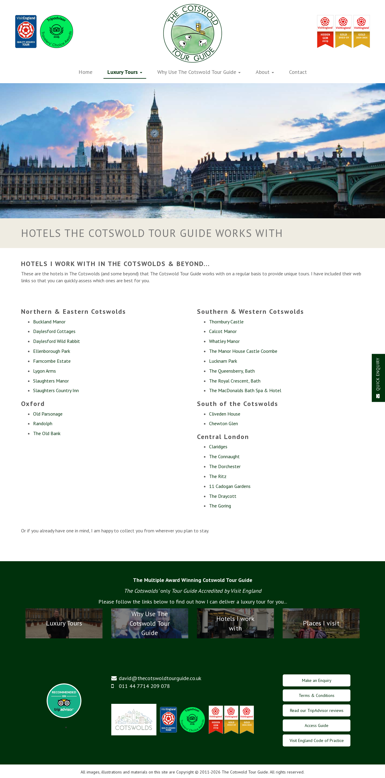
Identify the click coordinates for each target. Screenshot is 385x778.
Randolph (42, 423)
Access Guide (316, 725)
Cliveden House (224, 414)
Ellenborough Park (51, 351)
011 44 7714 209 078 (144, 686)
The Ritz (217, 476)
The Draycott (222, 496)
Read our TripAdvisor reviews (316, 710)
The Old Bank (46, 433)
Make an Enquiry (316, 680)
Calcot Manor (223, 331)
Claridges (218, 446)
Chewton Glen (223, 423)
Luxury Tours (124, 71)
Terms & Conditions (316, 695)
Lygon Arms (44, 371)
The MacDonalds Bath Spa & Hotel (245, 390)
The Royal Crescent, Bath (234, 381)
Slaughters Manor (51, 381)
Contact (298, 71)
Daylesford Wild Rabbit (56, 341)
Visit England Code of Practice (317, 740)
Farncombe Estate (52, 361)
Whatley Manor (224, 341)
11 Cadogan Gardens (230, 486)
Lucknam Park (223, 361)
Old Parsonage (48, 414)
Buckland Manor (49, 322)
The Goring (220, 506)
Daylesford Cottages (54, 331)
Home (85, 71)
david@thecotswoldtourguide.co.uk (160, 678)
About (265, 71)
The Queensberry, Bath (232, 371)
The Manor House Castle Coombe (243, 351)
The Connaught (224, 456)
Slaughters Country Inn (56, 390)
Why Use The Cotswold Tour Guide (199, 71)
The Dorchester (225, 466)
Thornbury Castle (226, 322)
